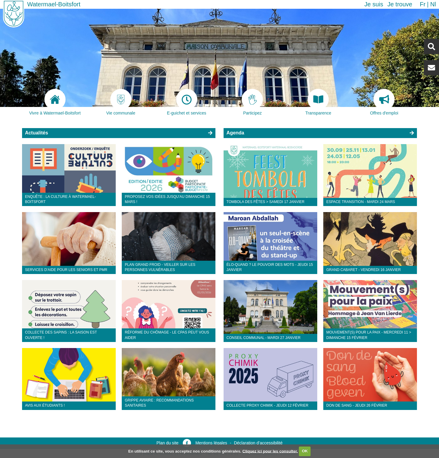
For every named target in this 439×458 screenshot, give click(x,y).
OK (305, 451)
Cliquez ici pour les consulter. (270, 451)
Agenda (235, 132)
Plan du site (168, 442)
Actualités (36, 132)
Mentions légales (211, 442)
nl (433, 4)
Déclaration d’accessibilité (258, 442)
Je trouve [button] (399, 4)
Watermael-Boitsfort (53, 4)
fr (422, 4)
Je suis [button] (373, 4)
